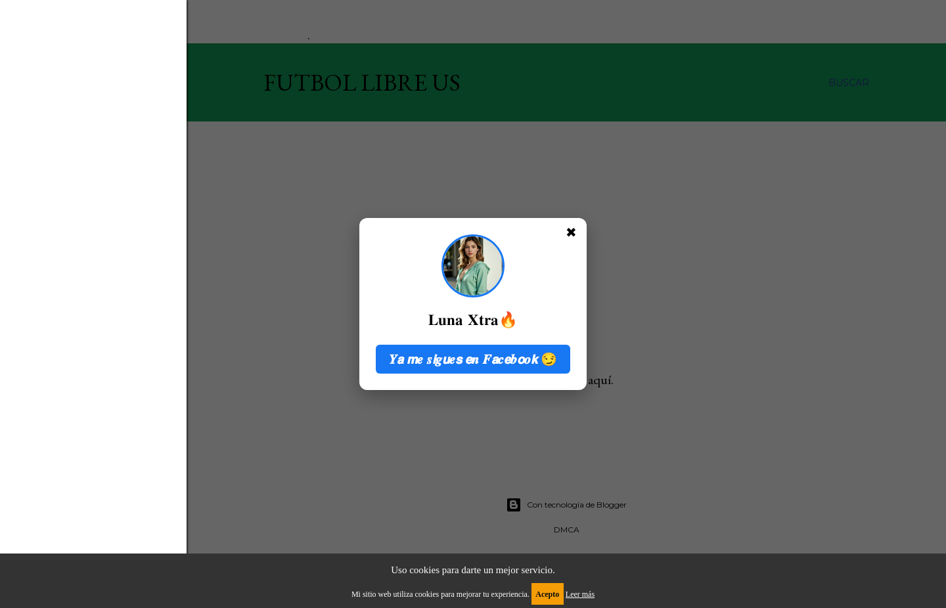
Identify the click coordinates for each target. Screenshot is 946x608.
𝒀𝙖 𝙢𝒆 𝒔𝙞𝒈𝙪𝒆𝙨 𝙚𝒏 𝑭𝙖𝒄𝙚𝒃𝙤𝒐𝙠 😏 (473, 359)
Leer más (580, 594)
